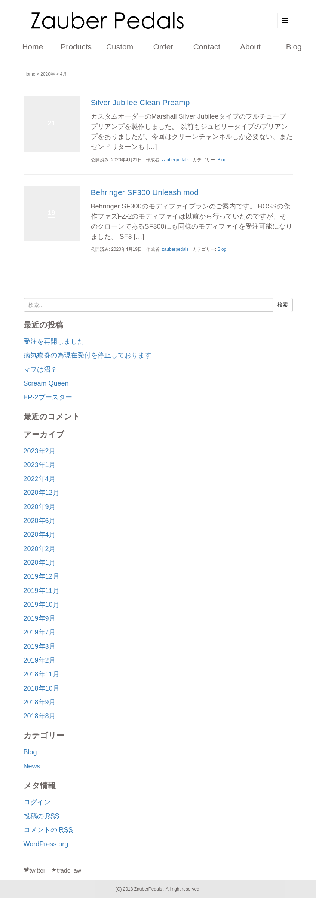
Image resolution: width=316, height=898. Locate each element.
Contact (206, 46)
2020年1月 (40, 562)
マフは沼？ (40, 369)
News (32, 766)
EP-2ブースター (48, 397)
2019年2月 (40, 660)
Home (32, 46)
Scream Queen (46, 383)
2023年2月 (40, 451)
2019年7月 (40, 632)
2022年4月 (40, 479)
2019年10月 (41, 604)
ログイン (37, 802)
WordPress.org (46, 844)
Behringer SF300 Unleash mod (145, 192)
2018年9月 (40, 702)
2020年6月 (40, 520)
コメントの (48, 830)
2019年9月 (40, 618)
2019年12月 (41, 576)
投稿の (41, 816)
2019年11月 (41, 590)
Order (163, 46)
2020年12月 (41, 492)
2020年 (47, 74)
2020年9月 (40, 507)
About (250, 46)
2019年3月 (40, 646)
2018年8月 (40, 716)
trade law (69, 870)
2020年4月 (40, 534)
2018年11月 (41, 674)
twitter (38, 870)
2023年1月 (40, 465)
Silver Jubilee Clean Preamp (140, 102)
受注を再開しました (54, 341)
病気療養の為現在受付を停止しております (87, 355)
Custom (119, 46)
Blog (294, 46)
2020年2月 (40, 549)
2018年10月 (41, 688)
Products (76, 46)
